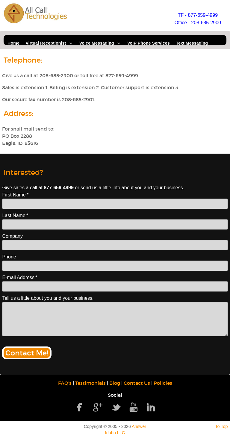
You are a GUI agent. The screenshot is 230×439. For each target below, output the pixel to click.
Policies (163, 383)
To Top (221, 426)
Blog (114, 383)
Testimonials (90, 383)
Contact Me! (26, 353)
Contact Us (137, 383)
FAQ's (65, 383)
